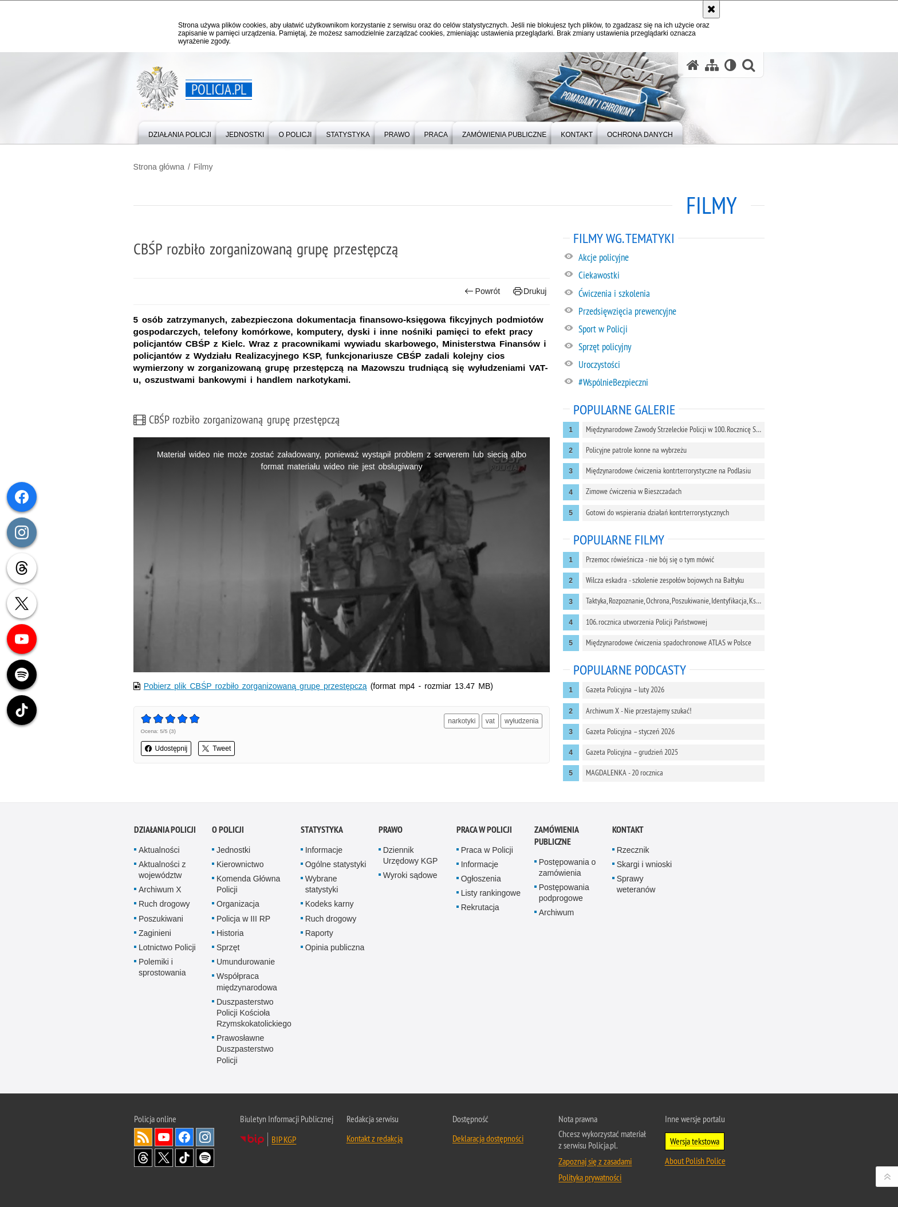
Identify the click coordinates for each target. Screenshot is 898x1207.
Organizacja (237, 903)
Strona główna (160, 166)
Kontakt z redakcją (374, 1138)
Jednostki (233, 850)
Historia (229, 933)
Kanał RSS (143, 1137)
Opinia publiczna (335, 947)
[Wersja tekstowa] (730, 65)
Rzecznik (633, 850)
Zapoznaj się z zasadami (595, 1161)
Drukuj (529, 291)
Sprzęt (227, 947)
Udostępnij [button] (166, 748)
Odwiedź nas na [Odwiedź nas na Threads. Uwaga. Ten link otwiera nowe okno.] (143, 1158)
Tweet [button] (217, 748)
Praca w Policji (484, 830)
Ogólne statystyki (336, 864)
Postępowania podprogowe (564, 893)
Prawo (391, 830)
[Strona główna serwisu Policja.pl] (693, 65)
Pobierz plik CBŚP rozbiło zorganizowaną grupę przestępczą (256, 685)
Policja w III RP (243, 918)
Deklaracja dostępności (487, 1138)
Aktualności (159, 850)
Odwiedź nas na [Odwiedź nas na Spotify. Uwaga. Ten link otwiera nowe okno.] (205, 1158)
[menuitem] (180, 132)
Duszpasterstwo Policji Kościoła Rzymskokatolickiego (254, 1012)
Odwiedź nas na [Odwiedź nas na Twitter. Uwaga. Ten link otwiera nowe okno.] (164, 1158)
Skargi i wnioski (644, 864)
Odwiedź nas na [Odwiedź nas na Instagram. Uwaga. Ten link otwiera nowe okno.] (205, 1137)
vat (489, 720)
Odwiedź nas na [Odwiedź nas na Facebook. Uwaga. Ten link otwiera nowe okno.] (184, 1137)
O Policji (228, 830)
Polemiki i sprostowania (162, 967)
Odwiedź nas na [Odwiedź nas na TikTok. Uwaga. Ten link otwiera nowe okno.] (184, 1158)
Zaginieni (155, 933)
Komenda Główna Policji (248, 884)
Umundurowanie (245, 961)
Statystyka (322, 830)
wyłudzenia (521, 720)
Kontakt (628, 830)
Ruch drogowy (164, 903)
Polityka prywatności (589, 1177)
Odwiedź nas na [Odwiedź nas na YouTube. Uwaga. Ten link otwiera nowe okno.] (164, 1137)
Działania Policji (165, 830)
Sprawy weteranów (636, 884)
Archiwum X (160, 889)
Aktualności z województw (162, 870)
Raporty (319, 933)
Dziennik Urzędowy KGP (410, 855)
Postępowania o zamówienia (567, 867)
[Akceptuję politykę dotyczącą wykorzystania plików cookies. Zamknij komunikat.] (711, 9)
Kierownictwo (239, 864)
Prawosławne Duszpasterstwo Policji (245, 1048)
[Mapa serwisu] (712, 65)
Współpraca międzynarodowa (246, 981)
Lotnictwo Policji (167, 947)
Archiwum (556, 912)
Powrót (482, 291)
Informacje (323, 850)
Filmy (203, 166)
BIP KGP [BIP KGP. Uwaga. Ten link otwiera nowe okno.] (283, 1139)
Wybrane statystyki (321, 884)
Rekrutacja (480, 907)
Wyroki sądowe (410, 875)
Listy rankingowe (491, 893)
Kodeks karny (329, 903)
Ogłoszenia (481, 878)
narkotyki (461, 720)
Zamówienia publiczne (556, 836)
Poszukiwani (161, 918)
